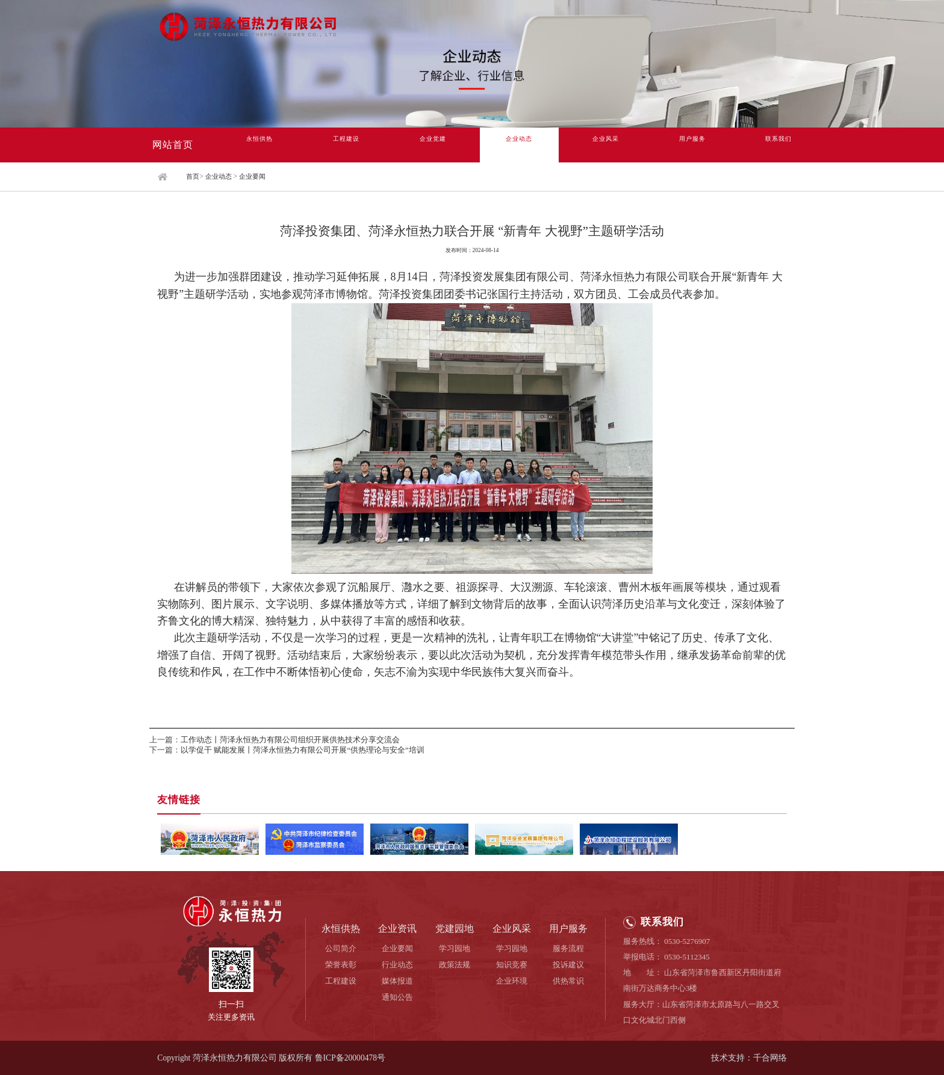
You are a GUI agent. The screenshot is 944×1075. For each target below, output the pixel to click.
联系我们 (778, 145)
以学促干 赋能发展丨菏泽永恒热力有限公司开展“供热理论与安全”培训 (302, 750)
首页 (192, 176)
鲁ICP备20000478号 (350, 1057)
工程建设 (346, 145)
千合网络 (770, 1057)
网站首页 (172, 145)
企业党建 (432, 145)
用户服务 (692, 145)
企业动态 (518, 145)
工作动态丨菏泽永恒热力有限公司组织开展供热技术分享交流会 (290, 740)
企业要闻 (252, 176)
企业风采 (605, 145)
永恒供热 (259, 145)
